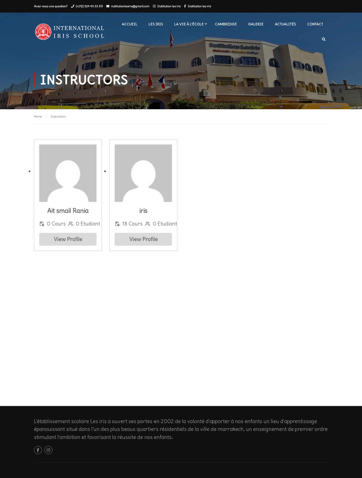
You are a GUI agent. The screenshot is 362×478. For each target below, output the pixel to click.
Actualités (285, 24)
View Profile (68, 239)
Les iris (156, 24)
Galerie (255, 24)
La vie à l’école (189, 24)
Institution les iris (168, 6)
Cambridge (226, 24)
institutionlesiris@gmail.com (130, 6)
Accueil (129, 24)
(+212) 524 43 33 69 (89, 6)
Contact (315, 24)
